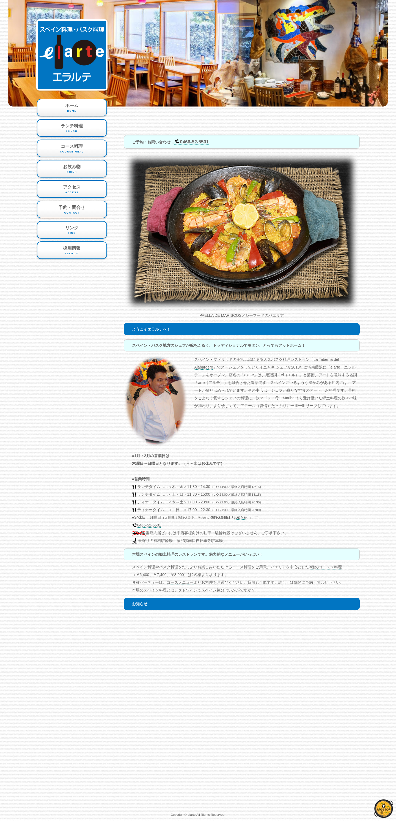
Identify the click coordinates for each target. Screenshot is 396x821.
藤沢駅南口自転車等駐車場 (200, 540)
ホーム (71, 108)
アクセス (71, 190)
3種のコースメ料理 (325, 567)
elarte (192, 814)
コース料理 (71, 149)
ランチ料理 (71, 128)
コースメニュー (180, 582)
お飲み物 (71, 169)
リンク (71, 230)
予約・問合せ (71, 210)
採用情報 (71, 251)
